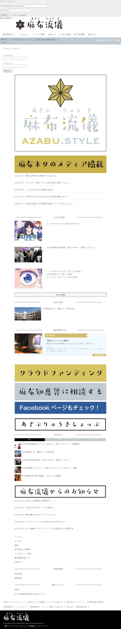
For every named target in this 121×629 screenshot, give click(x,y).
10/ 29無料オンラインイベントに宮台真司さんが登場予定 (49, 528)
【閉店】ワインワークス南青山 (57, 341)
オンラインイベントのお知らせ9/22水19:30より (45, 521)
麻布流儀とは (9, 34)
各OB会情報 (79, 34)
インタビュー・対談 (23, 553)
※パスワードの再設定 (18, 15)
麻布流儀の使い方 (22, 558)
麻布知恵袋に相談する (97, 602)
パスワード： (8, 63)
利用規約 (32, 626)
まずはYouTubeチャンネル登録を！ (40, 507)
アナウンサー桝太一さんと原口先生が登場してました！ (48, 182)
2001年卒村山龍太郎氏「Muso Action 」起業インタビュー (71, 247)
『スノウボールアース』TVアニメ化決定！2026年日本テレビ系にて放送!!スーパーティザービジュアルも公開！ (65, 274)
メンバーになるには (55, 602)
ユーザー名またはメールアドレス (12, 6)
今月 (90, 439)
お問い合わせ (70, 602)
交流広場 (18, 574)
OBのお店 (69, 607)
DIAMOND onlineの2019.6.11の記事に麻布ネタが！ (46, 196)
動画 (16, 545)
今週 (60, 439)
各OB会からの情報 (22, 549)
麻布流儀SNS (35, 607)
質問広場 (18, 578)
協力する (92, 34)
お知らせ (52, 34)
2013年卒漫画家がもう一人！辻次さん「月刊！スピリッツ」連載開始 (51, 444)
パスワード (4, 10)
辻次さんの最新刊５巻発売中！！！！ (41, 500)
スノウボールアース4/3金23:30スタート (63, 223)
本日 (29, 439)
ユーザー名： (8, 55)
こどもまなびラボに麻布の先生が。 (40, 190)
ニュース (18, 537)
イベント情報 (39, 34)
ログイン (82, 602)
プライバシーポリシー (18, 626)
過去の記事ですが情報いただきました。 (42, 176)
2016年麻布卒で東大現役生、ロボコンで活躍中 (41, 476)
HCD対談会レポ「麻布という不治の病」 (59, 308)
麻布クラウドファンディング (15, 602)
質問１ (17, 590)
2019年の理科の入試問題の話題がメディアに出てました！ (49, 203)
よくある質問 (65, 34)
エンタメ (18, 541)
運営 (6, 626)
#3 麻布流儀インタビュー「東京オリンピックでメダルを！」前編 (49, 468)
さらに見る (60, 295)
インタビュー (24, 34)
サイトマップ (43, 626)
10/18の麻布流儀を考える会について (30, 594)
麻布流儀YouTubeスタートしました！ (41, 514)
